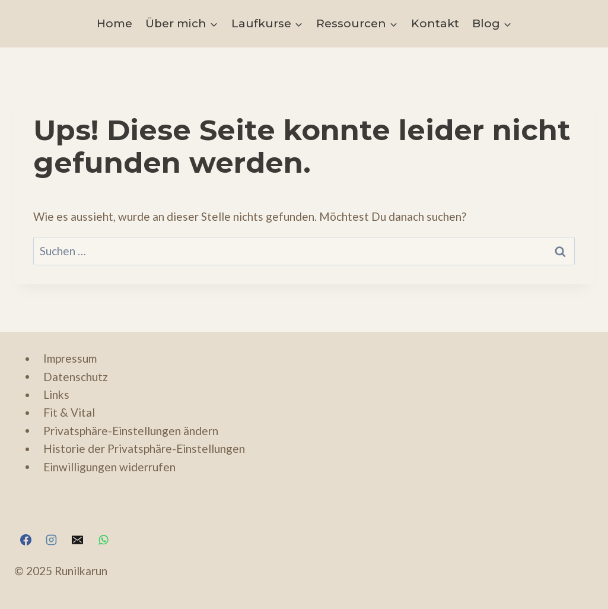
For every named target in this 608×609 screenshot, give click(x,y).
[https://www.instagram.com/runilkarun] (51, 539)
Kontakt (435, 23)
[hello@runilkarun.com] (77, 539)
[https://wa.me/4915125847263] (103, 539)
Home (114, 23)
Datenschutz (75, 376)
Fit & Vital (69, 412)
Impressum (70, 358)
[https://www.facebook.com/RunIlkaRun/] (25, 539)
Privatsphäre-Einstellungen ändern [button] (130, 430)
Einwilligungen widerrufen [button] (109, 466)
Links (56, 394)
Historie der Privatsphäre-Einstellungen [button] (144, 448)
